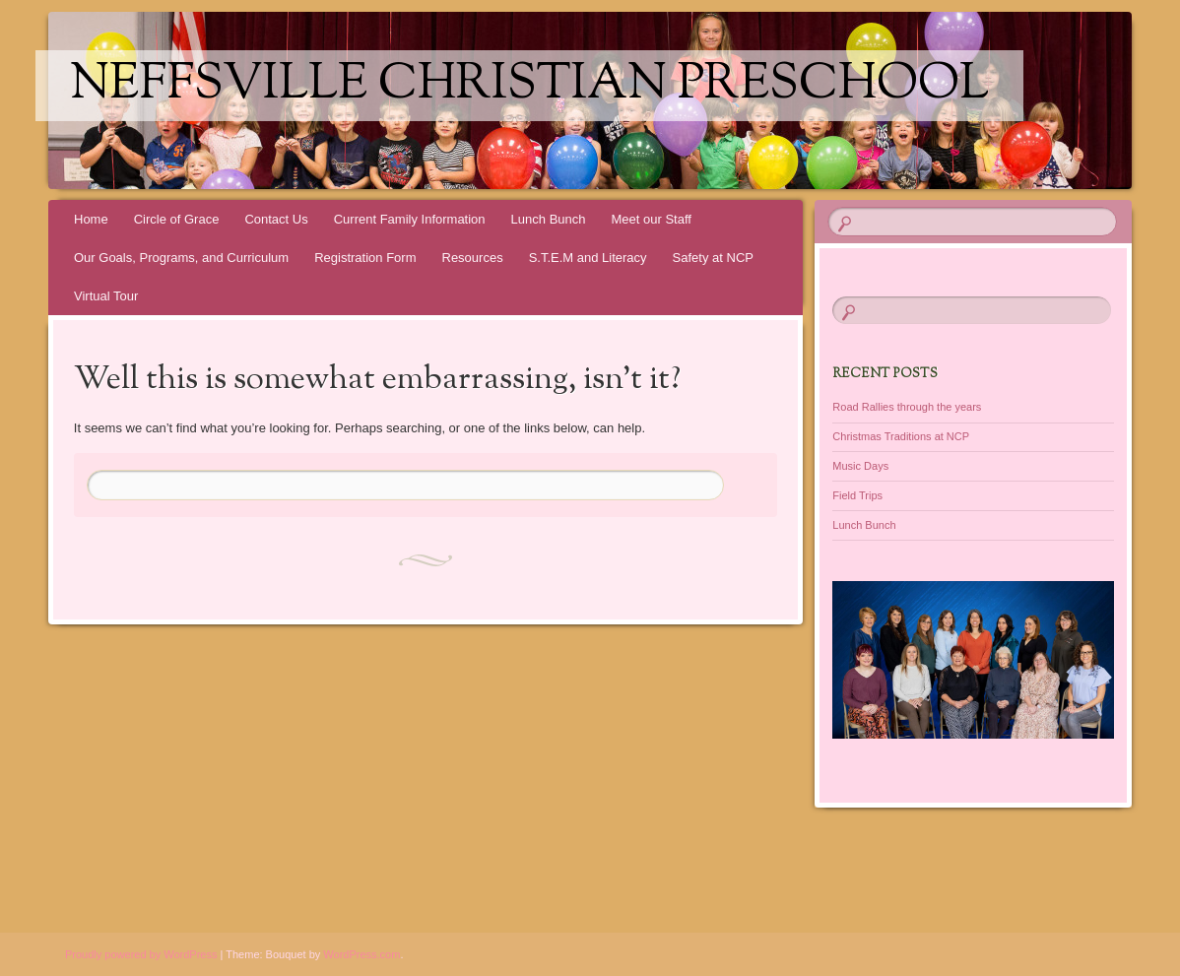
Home (91, 219)
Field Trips (857, 495)
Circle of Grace (177, 219)
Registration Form (365, 257)
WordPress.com (361, 954)
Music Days (860, 466)
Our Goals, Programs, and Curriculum (181, 257)
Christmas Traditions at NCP (900, 436)
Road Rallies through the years (906, 407)
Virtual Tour (106, 296)
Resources (472, 257)
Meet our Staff (651, 219)
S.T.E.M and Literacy (588, 257)
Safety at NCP (713, 257)
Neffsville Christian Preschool (529, 85)
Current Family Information (410, 219)
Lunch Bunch (548, 219)
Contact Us (275, 219)
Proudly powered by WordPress (141, 954)
